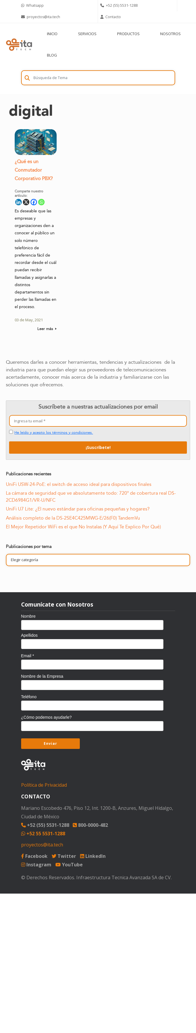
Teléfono (29, 696)
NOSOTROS (170, 33)
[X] (26, 204)
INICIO (52, 33)
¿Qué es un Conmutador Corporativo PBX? (34, 172)
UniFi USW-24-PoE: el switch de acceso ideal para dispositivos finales (78, 484)
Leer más (47, 331)
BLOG (52, 55)
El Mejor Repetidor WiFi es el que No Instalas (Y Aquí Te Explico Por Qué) (83, 526)
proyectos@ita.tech (42, 844)
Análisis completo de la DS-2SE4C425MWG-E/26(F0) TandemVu (73, 518)
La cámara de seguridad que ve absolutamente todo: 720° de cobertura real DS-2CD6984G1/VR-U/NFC (91, 496)
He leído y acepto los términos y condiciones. (53, 433)
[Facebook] (34, 204)
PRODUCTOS (128, 33)
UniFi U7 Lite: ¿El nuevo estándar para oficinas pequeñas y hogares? (78, 509)
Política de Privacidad (44, 785)
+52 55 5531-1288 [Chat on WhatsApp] (43, 833)
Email (27, 655)
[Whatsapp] (41, 204)
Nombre (28, 616)
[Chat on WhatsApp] (58, 5)
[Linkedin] (18, 204)
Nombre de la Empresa (42, 676)
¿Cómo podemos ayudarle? (46, 717)
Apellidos (29, 635)
